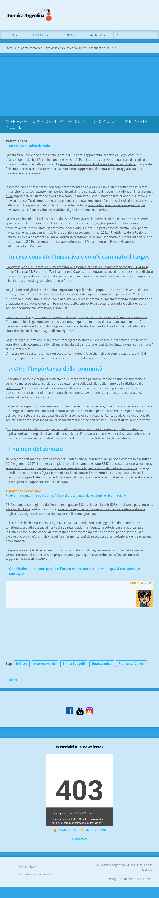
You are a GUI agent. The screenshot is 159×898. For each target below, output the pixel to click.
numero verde (45, 666)
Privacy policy (67, 832)
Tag (8, 666)
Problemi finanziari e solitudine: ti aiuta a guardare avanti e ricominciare (66, 498)
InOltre (21, 666)
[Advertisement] (79, 87)
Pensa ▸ (69, 37)
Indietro (11, 682)
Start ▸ (13, 37)
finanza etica (101, 666)
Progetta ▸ (41, 37)
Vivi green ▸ (98, 37)
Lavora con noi (95, 832)
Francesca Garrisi (132, 666)
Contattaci (79, 842)
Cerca (149, 11)
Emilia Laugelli (74, 666)
